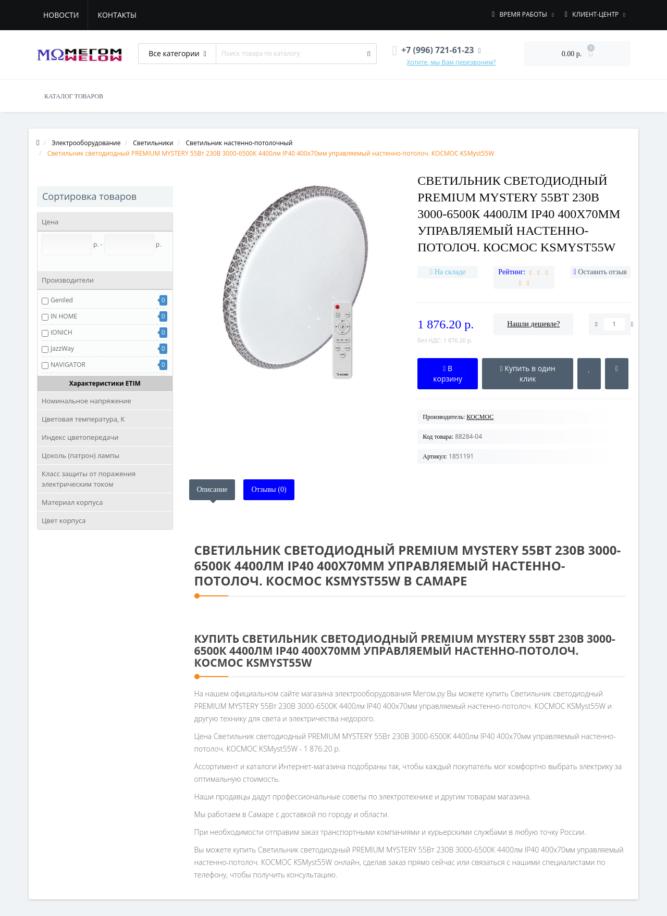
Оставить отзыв (602, 272)
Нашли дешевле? (533, 324)
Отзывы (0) (268, 489)
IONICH (61, 332)
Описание (212, 489)
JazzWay (62, 348)
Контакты (116, 15)
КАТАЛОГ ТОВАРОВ (73, 96)
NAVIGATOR (68, 364)
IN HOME (64, 316)
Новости (61, 15)
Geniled (62, 300)
